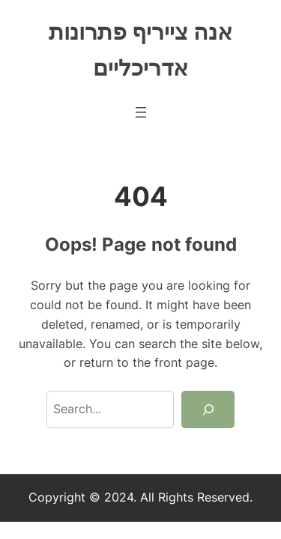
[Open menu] (141, 112)
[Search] (208, 409)
